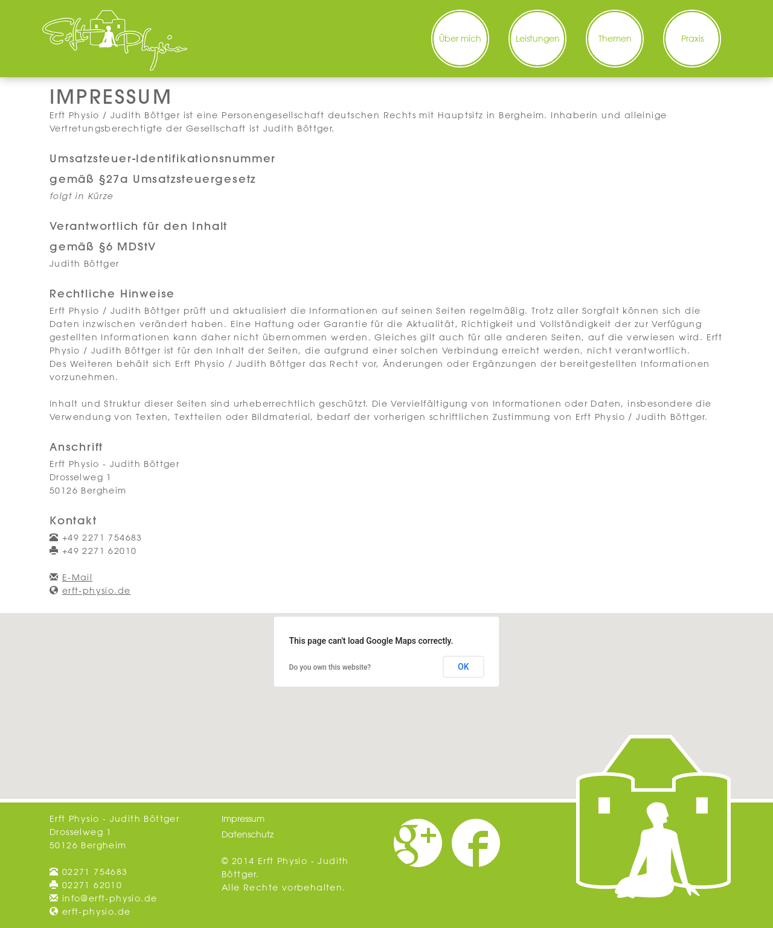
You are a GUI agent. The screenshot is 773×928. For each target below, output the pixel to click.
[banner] (114, 40)
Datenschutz (248, 834)
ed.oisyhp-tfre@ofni (110, 898)
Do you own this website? (330, 667)
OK (463, 667)
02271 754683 (95, 871)
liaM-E (77, 577)
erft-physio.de (96, 590)
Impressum (243, 818)
